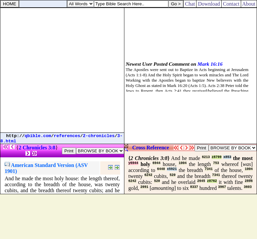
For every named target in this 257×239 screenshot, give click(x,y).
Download (208, 4)
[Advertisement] (62, 70)
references (67, 135)
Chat (190, 4)
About (249, 4)
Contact (231, 4)
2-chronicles (99, 135)
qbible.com (38, 135)
